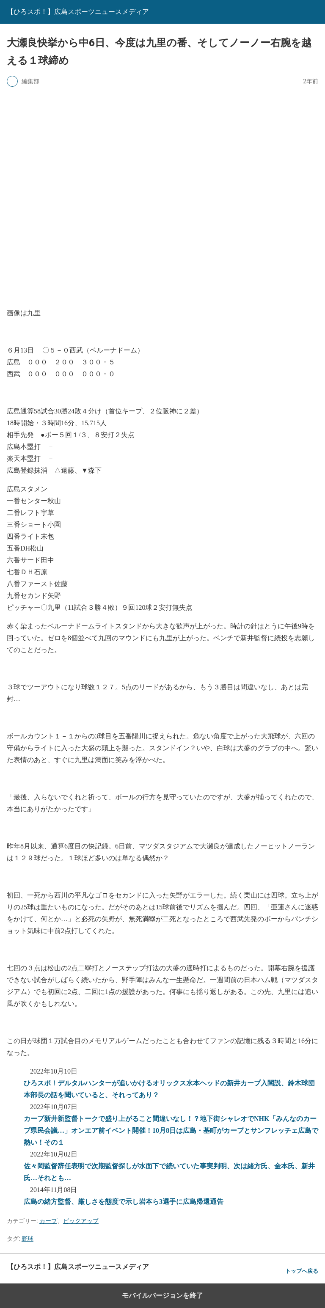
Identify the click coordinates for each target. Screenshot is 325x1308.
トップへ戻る (301, 1271)
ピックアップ (81, 1220)
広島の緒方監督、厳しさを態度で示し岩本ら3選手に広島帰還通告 (123, 1201)
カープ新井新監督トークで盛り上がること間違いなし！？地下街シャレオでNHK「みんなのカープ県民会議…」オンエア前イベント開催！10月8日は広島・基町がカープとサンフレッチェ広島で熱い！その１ (171, 1130)
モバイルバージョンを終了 (162, 1295)
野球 (27, 1238)
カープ (48, 1220)
